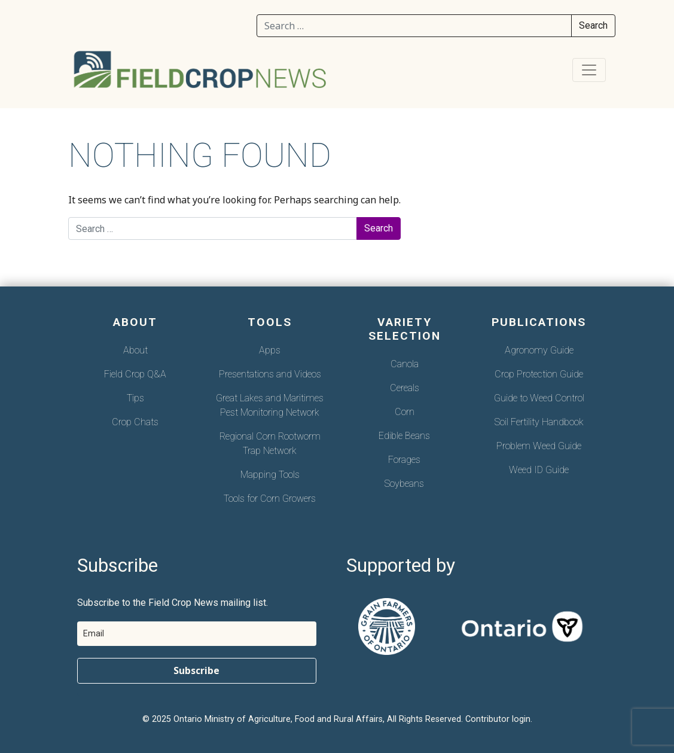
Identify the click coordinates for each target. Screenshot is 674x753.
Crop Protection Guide (539, 374)
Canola (405, 364)
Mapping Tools (270, 474)
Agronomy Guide (539, 350)
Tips (135, 398)
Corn (404, 411)
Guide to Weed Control (539, 398)
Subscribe (196, 670)
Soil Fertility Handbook (539, 422)
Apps (269, 350)
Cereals (404, 388)
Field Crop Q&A (135, 374)
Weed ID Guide (539, 469)
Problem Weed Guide (538, 446)
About (135, 350)
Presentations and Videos (270, 374)
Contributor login (497, 719)
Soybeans (404, 483)
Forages (404, 459)
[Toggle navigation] (589, 70)
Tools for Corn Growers (270, 498)
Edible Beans (404, 435)
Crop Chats (135, 422)
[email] (196, 633)
